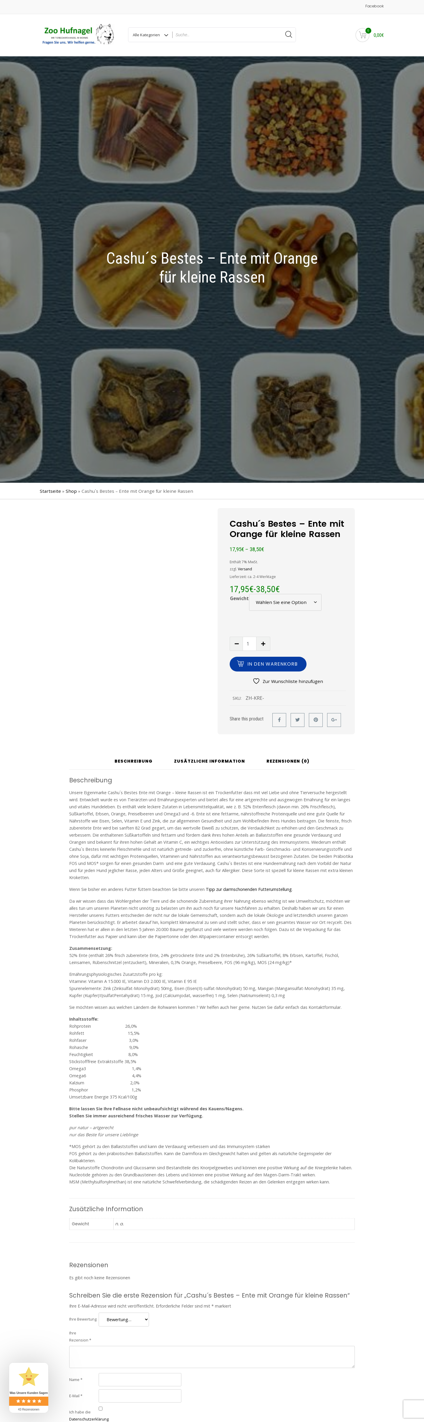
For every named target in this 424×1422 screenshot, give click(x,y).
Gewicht (239, 598)
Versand (245, 569)
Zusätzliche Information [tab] (209, 761)
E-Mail (75, 1395)
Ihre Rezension (80, 1336)
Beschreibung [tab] (134, 761)
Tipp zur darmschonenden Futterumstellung (249, 889)
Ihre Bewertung (83, 1319)
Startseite (50, 491)
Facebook (374, 6)
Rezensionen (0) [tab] (287, 761)
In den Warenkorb (272, 664)
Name (75, 1379)
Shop (71, 491)
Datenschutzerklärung (89, 1419)
